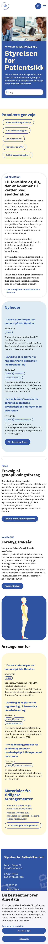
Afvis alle (24, 939)
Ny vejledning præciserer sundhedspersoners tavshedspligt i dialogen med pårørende (23, 404)
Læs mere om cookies (12, 926)
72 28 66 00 (11, 885)
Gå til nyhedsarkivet (17, 442)
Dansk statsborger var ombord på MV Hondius (20, 321)
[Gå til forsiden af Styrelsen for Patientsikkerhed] (17, 6)
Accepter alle (24, 930)
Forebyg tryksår (12, 586)
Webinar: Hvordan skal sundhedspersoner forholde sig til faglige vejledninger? (23, 815)
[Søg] (24, 92)
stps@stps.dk (12, 889)
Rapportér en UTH (14, 146)
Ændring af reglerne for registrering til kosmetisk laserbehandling (21, 360)
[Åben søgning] (38, 6)
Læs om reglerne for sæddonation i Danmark (23, 291)
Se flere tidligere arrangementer (23, 825)
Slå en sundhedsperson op (18, 122)
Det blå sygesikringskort (17, 155)
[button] (45, 6)
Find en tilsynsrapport (16, 130)
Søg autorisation (14, 138)
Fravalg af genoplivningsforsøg (20, 518)
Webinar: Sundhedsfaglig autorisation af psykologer (19, 807)
